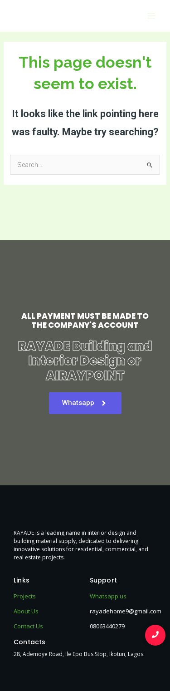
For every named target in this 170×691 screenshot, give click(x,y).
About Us (26, 611)
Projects (25, 596)
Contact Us (28, 626)
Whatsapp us (108, 596)
